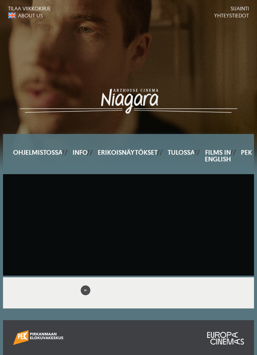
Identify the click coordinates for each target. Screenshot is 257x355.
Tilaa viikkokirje (29, 8)
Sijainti (240, 8)
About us (30, 15)
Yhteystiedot (231, 15)
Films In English (218, 155)
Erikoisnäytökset (128, 152)
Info (80, 152)
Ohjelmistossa (38, 152)
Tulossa (181, 152)
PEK (246, 152)
